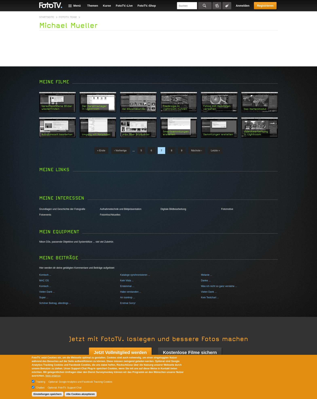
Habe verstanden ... (130, 291)
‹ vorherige (120, 150)
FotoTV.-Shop (146, 5)
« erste (101, 150)
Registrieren (265, 5)
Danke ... (206, 280)
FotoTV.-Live (124, 5)
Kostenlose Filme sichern (190, 352)
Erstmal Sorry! (127, 303)
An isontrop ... (127, 297)
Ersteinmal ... (127, 286)
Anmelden (242, 5)
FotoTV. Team (68, 17)
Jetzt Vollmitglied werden (120, 352)
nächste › (196, 150)
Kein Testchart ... (210, 297)
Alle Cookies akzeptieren (80, 394)
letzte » (215, 150)
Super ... (43, 297)
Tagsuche (226, 5)
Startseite (46, 17)
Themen (92, 5)
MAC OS (44, 280)
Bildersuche (216, 5)
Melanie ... (206, 274)
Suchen (205, 5)
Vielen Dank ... (47, 291)
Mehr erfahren (52, 375)
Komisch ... (45, 274)
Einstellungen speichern (48, 394)
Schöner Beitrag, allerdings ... (55, 303)
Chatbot (40, 387)
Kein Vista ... (127, 280)
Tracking (40, 381)
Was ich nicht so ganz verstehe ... (219, 286)
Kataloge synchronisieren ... (135, 274)
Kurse (107, 5)
